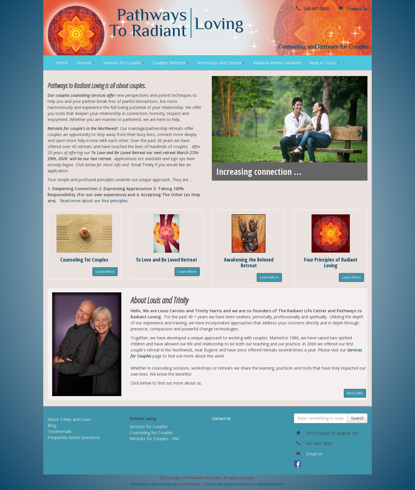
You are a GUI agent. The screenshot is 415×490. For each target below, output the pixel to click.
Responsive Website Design (155, 484)
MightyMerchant (270, 484)
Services (85, 62)
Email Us (314, 454)
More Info (355, 393)
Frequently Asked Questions (74, 437)
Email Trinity (142, 164)
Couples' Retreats (170, 62)
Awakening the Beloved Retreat (248, 262)
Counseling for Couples (84, 259)
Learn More (105, 271)
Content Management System (227, 484)
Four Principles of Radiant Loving (330, 262)
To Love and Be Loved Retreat (166, 259)
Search (357, 418)
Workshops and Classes (220, 62)
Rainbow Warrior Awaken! (277, 62)
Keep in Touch (324, 62)
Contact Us (351, 8)
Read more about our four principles (94, 200)
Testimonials (59, 431)
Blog (52, 425)
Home (62, 62)
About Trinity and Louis (69, 419)
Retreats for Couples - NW (154, 438)
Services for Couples (123, 62)
